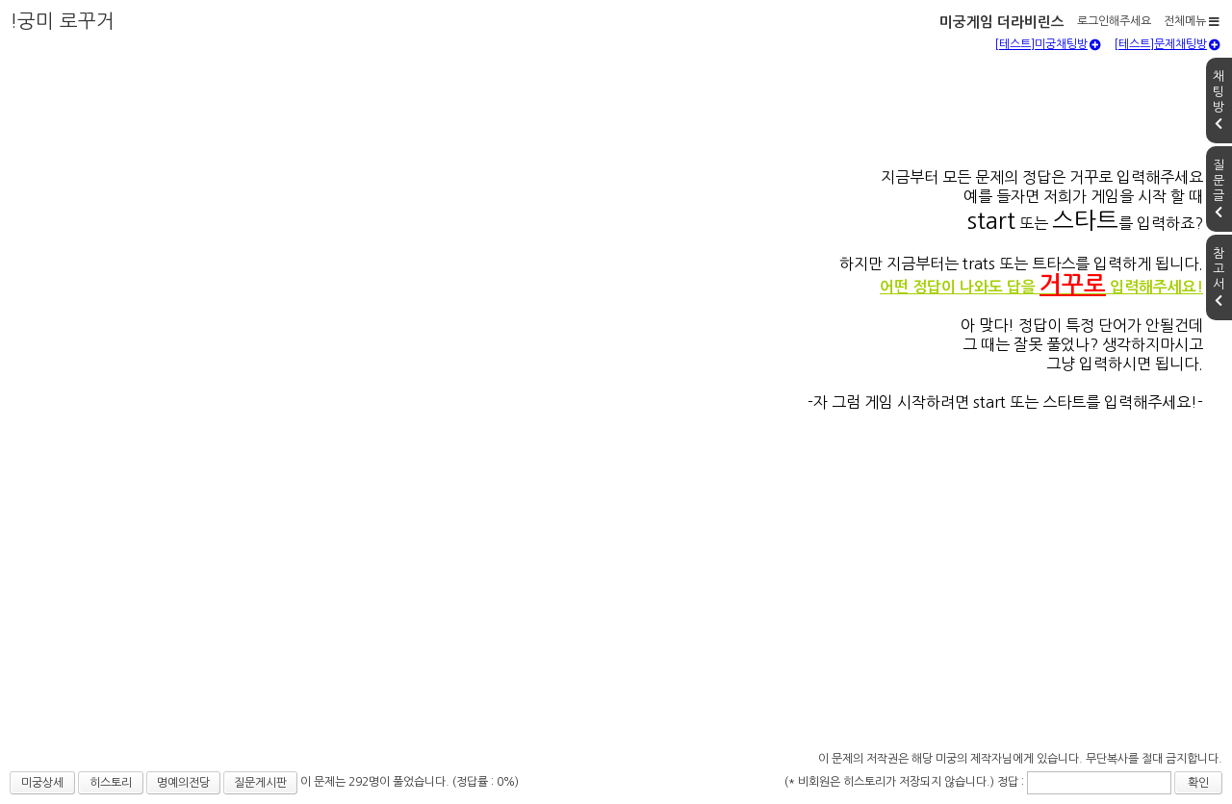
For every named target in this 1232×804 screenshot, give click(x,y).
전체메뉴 (1191, 21)
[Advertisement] (616, 602)
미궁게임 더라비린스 (1002, 22)
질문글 (1218, 188)
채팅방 (1218, 100)
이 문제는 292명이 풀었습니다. (376, 782)
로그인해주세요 (1114, 21)
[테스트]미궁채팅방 (1047, 44)
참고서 (1218, 277)
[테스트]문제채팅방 (1167, 44)
